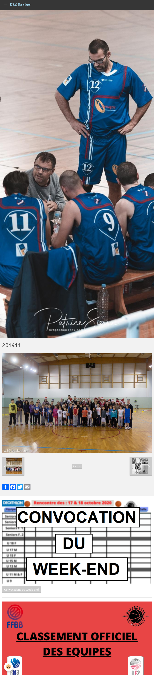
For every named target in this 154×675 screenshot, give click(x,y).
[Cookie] (8, 666)
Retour (77, 466)
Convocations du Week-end (21, 589)
